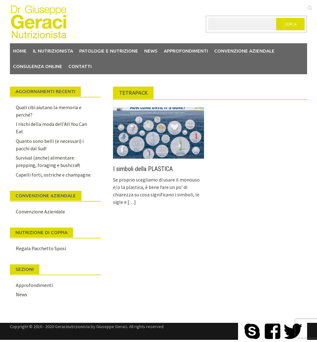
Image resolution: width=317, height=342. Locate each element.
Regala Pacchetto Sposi (41, 248)
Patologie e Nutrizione (108, 50)
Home (20, 50)
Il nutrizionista (53, 50)
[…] (131, 202)
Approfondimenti (186, 50)
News (151, 50)
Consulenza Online (37, 66)
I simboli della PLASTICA (143, 169)
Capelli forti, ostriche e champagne (53, 175)
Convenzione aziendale (244, 50)
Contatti (80, 66)
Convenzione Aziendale (40, 211)
